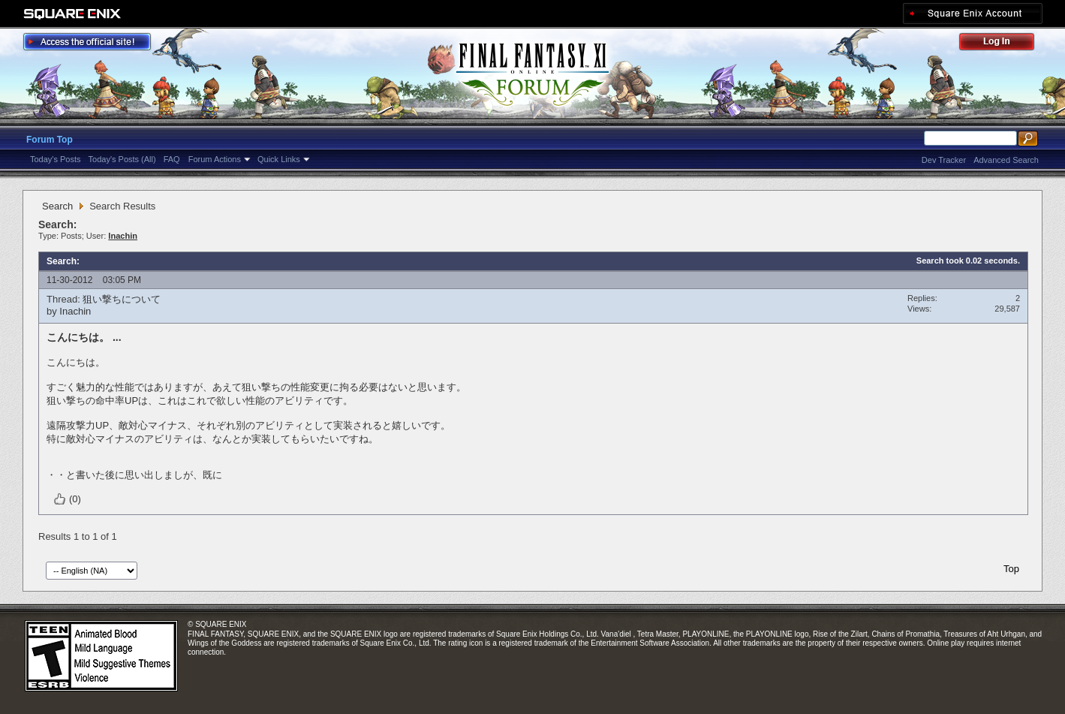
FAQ (172, 159)
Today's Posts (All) (122, 159)
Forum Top (49, 139)
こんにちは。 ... (84, 337)
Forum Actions (214, 159)
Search (57, 206)
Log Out (1004, 44)
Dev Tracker (944, 159)
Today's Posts (55, 159)
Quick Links (278, 159)
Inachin (75, 311)
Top (1011, 568)
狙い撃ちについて (122, 299)
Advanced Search (1006, 159)
